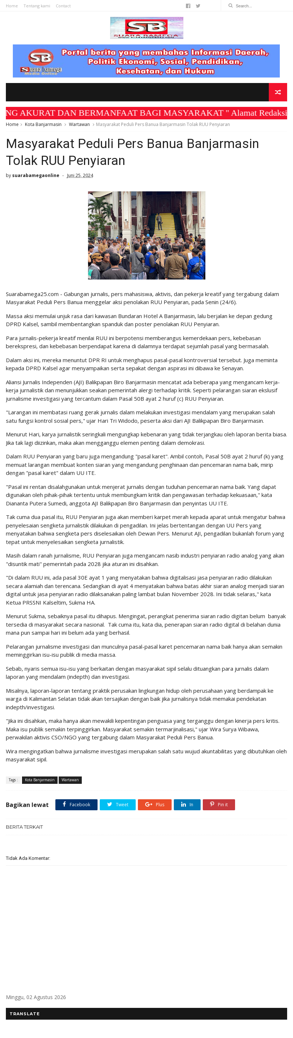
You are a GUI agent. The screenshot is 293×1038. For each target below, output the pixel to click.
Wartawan (79, 124)
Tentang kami (36, 5)
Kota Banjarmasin (43, 124)
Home (12, 5)
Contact (63, 5)
